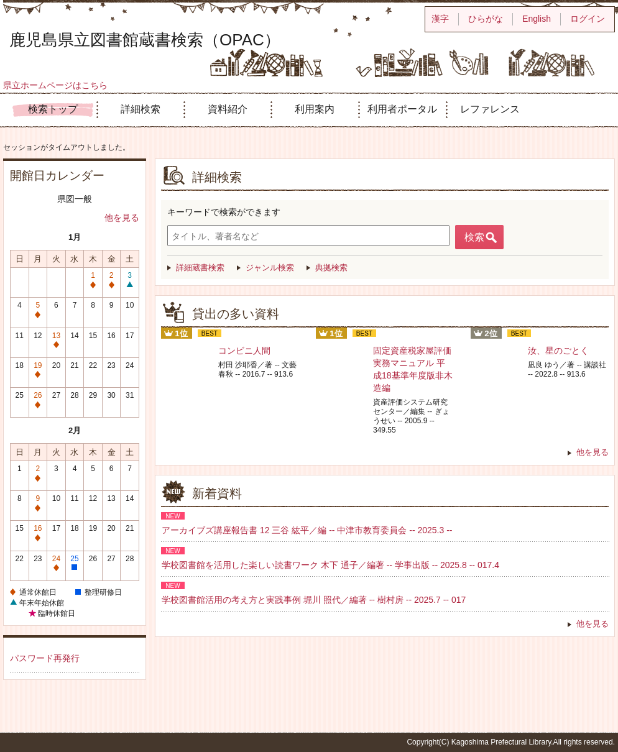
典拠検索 (331, 267)
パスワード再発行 (45, 658)
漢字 (440, 19)
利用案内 (314, 109)
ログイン (587, 19)
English (536, 19)
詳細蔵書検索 (200, 267)
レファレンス (490, 109)
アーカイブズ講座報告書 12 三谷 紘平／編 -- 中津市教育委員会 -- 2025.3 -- (307, 530)
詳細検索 (140, 109)
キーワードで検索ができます (223, 212)
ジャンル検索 (270, 267)
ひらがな (485, 19)
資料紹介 (227, 109)
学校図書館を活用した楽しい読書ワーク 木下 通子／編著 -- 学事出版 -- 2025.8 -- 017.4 (330, 565)
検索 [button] (474, 237)
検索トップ (53, 109)
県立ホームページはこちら (55, 85)
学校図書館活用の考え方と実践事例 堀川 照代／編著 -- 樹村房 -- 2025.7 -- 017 (314, 600)
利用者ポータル (402, 109)
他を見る (121, 217)
